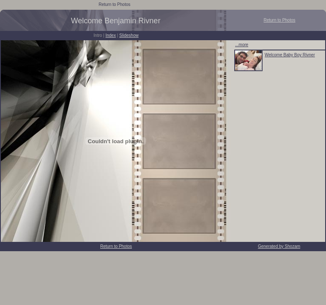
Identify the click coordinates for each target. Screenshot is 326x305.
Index (110, 35)
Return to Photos (114, 4)
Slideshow (129, 35)
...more (241, 44)
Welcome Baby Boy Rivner (290, 55)
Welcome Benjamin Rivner (116, 21)
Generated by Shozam (279, 246)
